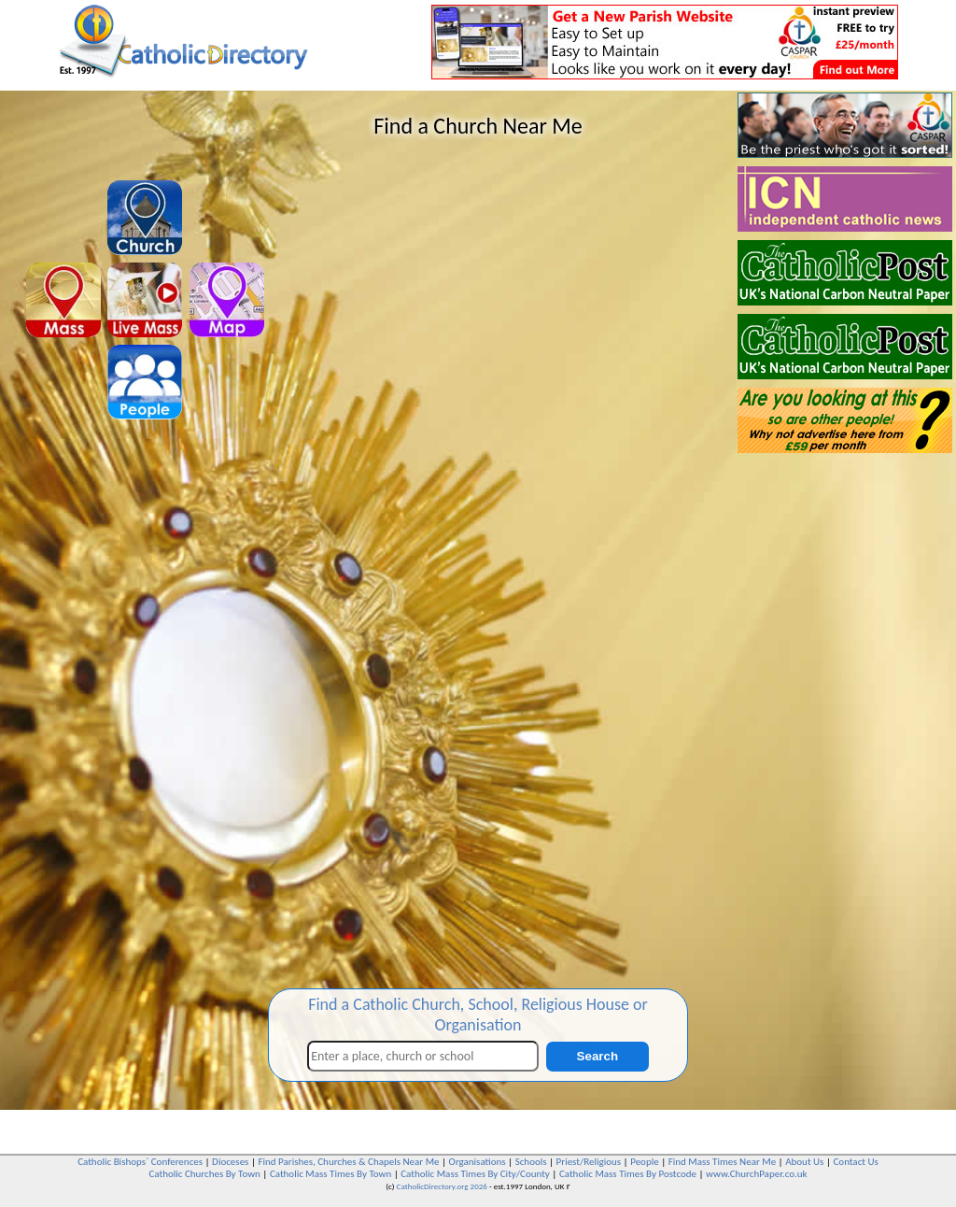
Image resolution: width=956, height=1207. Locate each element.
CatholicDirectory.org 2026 (442, 1186)
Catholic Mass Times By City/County (475, 1174)
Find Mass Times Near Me (722, 1162)
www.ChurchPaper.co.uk (756, 1174)
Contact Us (855, 1162)
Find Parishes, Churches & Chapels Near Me (348, 1162)
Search (597, 1056)
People (644, 1162)
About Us (804, 1162)
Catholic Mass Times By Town (330, 1174)
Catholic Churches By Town (204, 1174)
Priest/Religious (589, 1162)
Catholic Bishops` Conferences (140, 1162)
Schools (531, 1162)
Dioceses (230, 1162)
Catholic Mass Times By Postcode (627, 1174)
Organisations (477, 1162)
